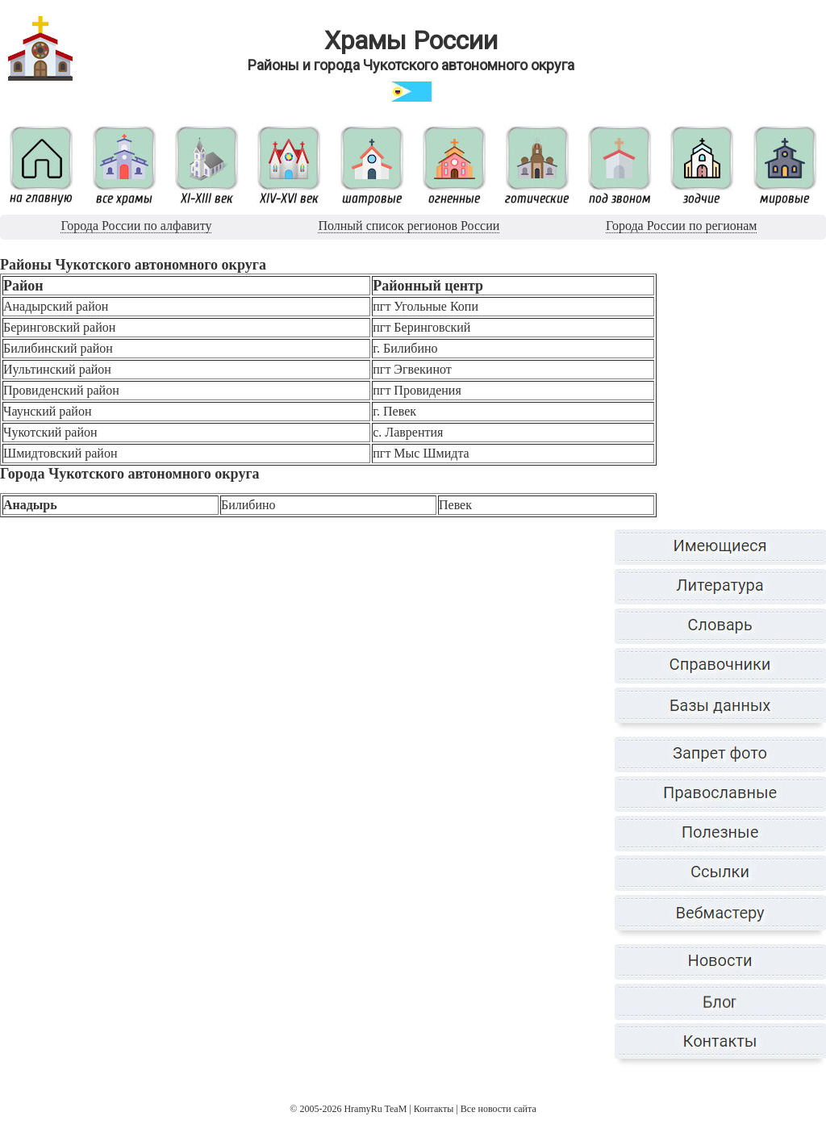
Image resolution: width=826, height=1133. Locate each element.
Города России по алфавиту (135, 225)
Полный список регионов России (408, 225)
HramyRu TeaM (375, 1108)
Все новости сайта (498, 1108)
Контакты (434, 1108)
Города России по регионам (681, 225)
